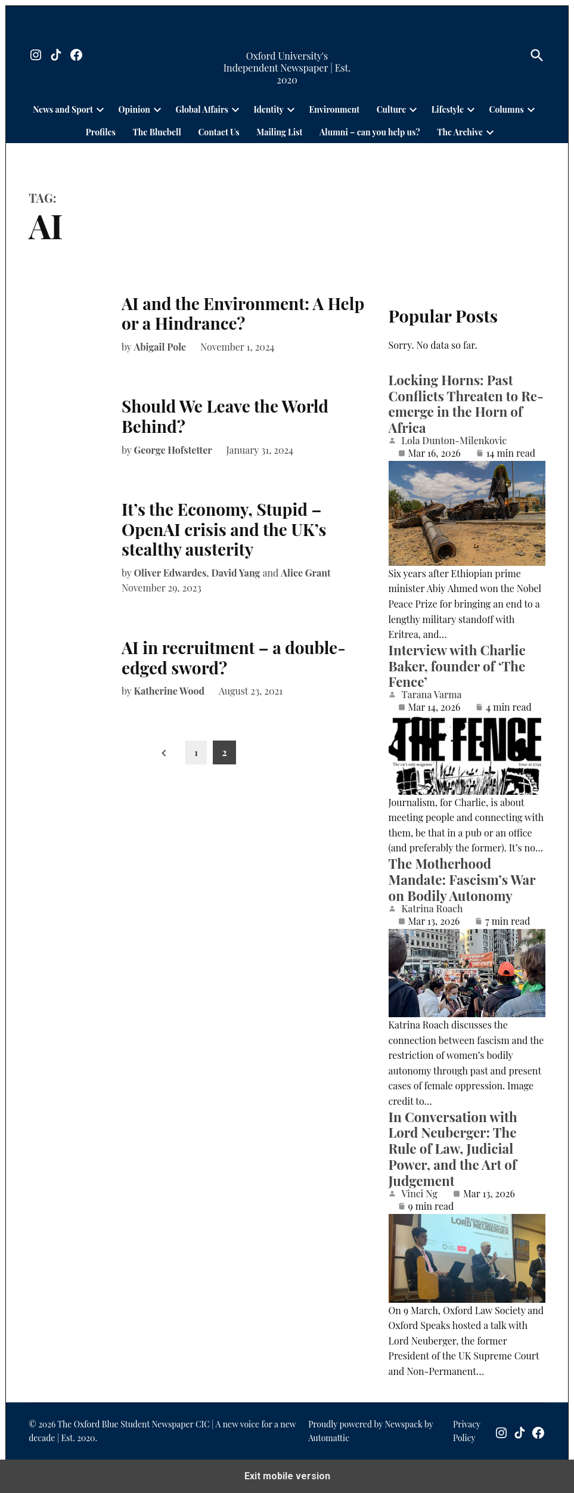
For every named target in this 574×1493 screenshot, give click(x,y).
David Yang (236, 572)
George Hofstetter (173, 450)
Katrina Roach (432, 908)
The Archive (460, 132)
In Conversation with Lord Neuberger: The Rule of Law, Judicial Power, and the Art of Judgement (453, 1149)
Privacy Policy (466, 1430)
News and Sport (63, 109)
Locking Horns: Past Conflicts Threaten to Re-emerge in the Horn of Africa (466, 404)
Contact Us (218, 132)
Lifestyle (448, 109)
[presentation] (100, 109)
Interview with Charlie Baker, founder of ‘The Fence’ (457, 666)
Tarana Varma (432, 694)
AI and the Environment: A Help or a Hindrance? (243, 313)
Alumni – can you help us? (369, 132)
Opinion (134, 109)
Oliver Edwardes (170, 572)
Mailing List (279, 132)
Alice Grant (305, 572)
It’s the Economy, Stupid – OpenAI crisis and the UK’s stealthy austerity (224, 529)
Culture (392, 109)
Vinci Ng (420, 1193)
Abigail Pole (160, 346)
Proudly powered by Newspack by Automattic (370, 1430)
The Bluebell (157, 132)
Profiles (101, 132)
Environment (334, 109)
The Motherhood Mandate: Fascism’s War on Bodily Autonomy (462, 879)
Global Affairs (201, 109)
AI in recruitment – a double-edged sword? (234, 657)
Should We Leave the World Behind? (225, 416)
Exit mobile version (287, 1476)
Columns (506, 109)
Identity (268, 109)
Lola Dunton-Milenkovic (454, 440)
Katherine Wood (169, 690)
